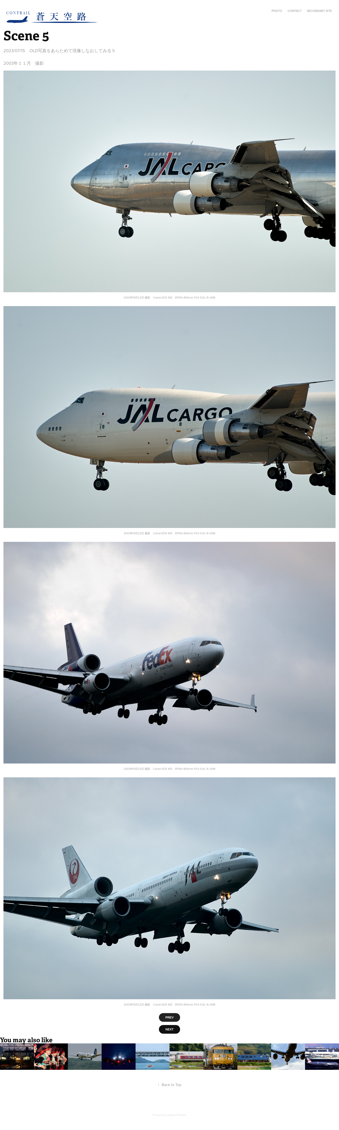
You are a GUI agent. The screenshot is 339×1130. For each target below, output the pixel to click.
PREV (169, 1017)
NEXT (169, 1029)
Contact (295, 11)
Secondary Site (319, 11)
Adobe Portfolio (177, 1115)
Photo (277, 11)
